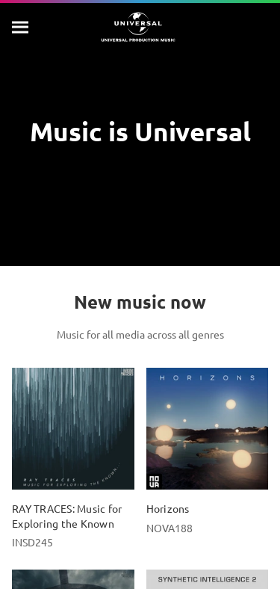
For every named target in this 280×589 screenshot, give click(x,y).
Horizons (168, 508)
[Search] (21, 27)
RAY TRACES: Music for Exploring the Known (67, 515)
